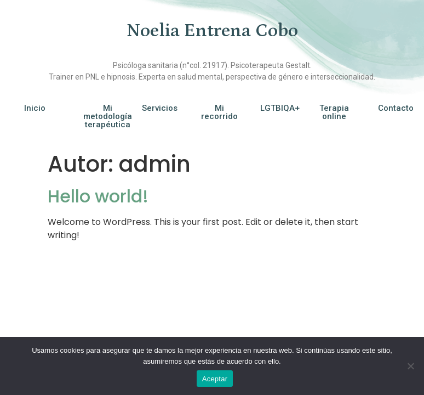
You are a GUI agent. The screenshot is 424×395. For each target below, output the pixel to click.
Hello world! (98, 196)
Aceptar (215, 379)
